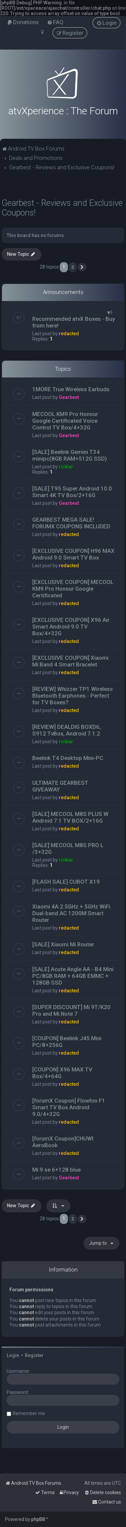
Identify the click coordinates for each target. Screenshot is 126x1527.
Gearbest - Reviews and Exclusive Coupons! (62, 208)
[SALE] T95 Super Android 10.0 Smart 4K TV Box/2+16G (72, 491)
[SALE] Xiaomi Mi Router (63, 944)
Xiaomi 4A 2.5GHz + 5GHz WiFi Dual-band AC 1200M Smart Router (71, 913)
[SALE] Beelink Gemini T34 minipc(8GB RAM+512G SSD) (69, 455)
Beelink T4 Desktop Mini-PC (67, 758)
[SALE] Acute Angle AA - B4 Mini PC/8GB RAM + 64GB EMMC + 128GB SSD (73, 976)
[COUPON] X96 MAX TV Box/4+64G (62, 1072)
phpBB (38, 1519)
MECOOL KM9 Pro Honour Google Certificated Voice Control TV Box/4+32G (65, 421)
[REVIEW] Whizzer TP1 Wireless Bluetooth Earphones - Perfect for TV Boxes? (72, 696)
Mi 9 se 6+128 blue (56, 1169)
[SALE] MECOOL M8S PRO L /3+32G (67, 848)
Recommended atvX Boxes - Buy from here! (73, 322)
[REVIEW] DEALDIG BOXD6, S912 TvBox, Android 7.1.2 (66, 730)
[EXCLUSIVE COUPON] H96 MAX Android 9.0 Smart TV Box (73, 554)
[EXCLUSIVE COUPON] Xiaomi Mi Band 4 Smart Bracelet (70, 661)
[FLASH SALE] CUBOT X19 (66, 881)
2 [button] (73, 267)
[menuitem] (22, 22)
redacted (69, 333)
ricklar (66, 466)
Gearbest (69, 397)
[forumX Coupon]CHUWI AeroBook (62, 1142)
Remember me (29, 1413)
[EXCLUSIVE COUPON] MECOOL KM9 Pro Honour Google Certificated (73, 589)
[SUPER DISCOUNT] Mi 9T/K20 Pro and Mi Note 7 (71, 1010)
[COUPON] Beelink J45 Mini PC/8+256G (66, 1041)
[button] (82, 267)
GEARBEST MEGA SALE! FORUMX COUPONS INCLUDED (71, 523)
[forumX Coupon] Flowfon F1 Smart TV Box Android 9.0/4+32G (68, 1107)
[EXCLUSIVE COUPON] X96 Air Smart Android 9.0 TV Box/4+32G (71, 626)
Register (34, 1355)
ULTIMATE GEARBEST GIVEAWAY (60, 786)
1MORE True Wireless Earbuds (71, 389)
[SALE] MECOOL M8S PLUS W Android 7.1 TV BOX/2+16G (70, 817)
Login (13, 1355)
